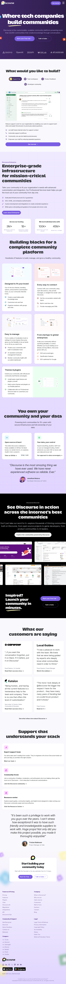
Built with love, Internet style (11, 973)
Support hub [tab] (15, 79)
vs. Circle (5, 939)
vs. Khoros (5, 947)
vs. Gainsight (6, 944)
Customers (37, 902)
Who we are (37, 897)
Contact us (5, 929)
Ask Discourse (6, 922)
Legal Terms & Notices (41, 922)
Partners (36, 907)
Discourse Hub (7, 914)
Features (5, 897)
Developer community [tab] (32, 84)
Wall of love (37, 905)
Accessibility (38, 929)
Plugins (4, 900)
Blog (35, 912)
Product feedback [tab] (48, 79)
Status (36, 932)
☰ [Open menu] (63, 3)
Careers (36, 910)
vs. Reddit (5, 949)
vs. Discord (5, 942)
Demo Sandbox (7, 927)
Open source (38, 900)
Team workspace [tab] (31, 79)
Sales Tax (37, 934)
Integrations (6, 910)
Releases (5, 932)
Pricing (4, 895)
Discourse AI (6, 905)
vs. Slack (5, 952)
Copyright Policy (39, 927)
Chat (3, 902)
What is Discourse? (40, 895)
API (3, 912)
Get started (55, 3)
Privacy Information (40, 924)
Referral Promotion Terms (42, 937)
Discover (5, 924)
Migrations (5, 907)
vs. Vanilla (5, 954)
